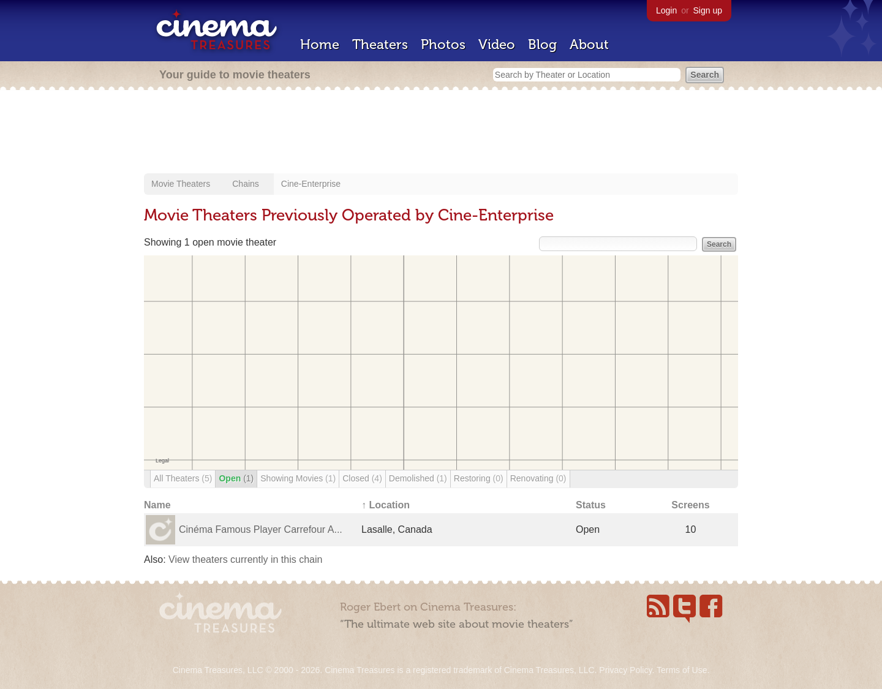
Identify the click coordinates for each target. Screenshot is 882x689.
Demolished (418, 478)
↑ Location (385, 505)
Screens (690, 505)
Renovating (538, 478)
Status (591, 505)
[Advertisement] (441, 132)
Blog (542, 44)
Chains (245, 184)
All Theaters (183, 478)
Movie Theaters (180, 184)
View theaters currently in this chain (245, 559)
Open (236, 478)
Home (319, 44)
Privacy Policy (625, 670)
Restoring (478, 478)
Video (496, 44)
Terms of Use (682, 670)
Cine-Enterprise (311, 184)
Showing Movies (298, 478)
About (589, 44)
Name (157, 505)
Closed (362, 478)
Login (666, 10)
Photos (443, 44)
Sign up (707, 10)
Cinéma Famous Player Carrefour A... (260, 529)
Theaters (380, 44)
